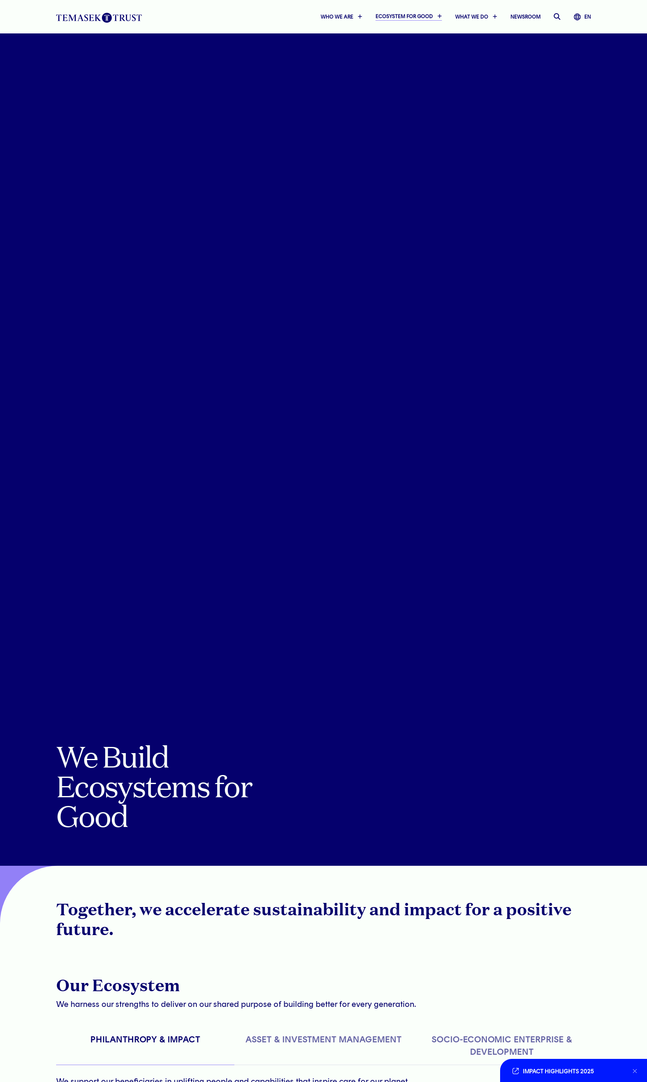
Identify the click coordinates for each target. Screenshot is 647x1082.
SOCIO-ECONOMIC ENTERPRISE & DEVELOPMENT (502, 1046)
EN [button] (582, 17)
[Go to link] (568, 1070)
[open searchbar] (557, 17)
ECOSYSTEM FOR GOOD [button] (404, 17)
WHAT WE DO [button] (471, 17)
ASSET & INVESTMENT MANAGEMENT (323, 1039)
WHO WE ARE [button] (337, 17)
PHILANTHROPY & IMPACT (145, 1039)
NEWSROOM (525, 17)
